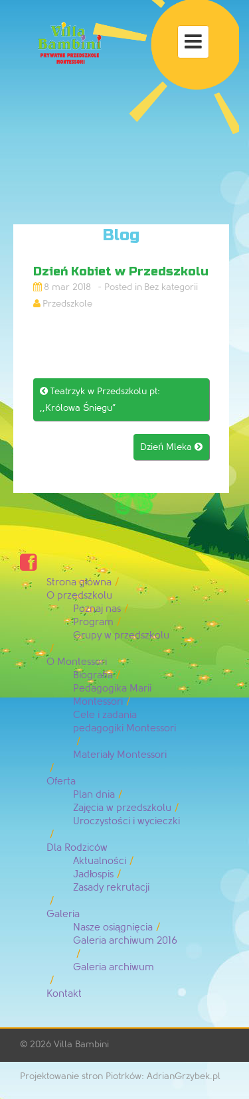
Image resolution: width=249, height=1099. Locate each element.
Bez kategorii (171, 287)
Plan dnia (94, 794)
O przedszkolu (79, 595)
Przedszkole (67, 304)
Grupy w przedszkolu (121, 635)
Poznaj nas (97, 609)
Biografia (93, 675)
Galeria (63, 914)
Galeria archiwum (113, 967)
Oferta (61, 781)
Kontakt (64, 993)
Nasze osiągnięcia (113, 927)
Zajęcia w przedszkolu (122, 808)
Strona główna (79, 582)
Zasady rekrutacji (111, 887)
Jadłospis (93, 874)
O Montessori (76, 662)
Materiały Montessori (120, 755)
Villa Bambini (81, 1044)
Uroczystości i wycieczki (126, 821)
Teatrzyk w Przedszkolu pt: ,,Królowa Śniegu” (100, 399)
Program (93, 622)
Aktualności (99, 861)
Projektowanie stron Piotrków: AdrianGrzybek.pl (120, 1076)
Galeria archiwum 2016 (125, 940)
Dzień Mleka (171, 447)
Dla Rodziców (77, 847)
